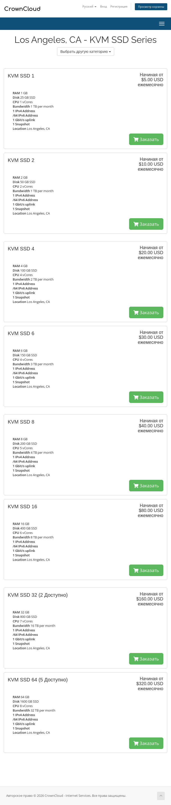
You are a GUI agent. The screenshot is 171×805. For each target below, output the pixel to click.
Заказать (146, 139)
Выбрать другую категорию (85, 51)
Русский (89, 6)
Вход (103, 6)
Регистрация (118, 6)
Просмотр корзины (151, 6)
